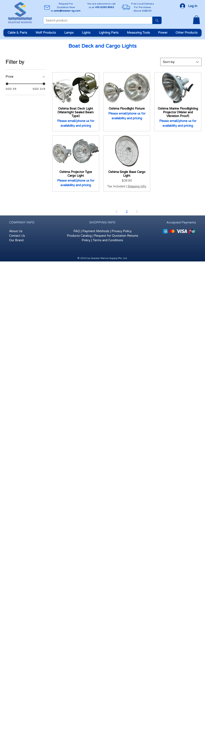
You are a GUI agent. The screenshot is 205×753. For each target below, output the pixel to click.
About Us (15, 231)
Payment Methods (95, 231)
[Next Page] (136, 211)
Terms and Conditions (108, 240)
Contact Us (17, 236)
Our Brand (16, 240)
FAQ (76, 231)
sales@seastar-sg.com (67, 10)
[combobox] (180, 62)
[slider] (7, 83)
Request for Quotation (110, 236)
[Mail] (47, 7)
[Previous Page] (116, 211)
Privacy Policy (122, 231)
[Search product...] (95, 20)
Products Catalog (79, 236)
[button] (196, 19)
